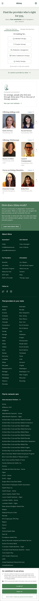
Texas (21, 356)
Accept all (19, 586)
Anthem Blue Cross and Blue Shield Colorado (16, 419)
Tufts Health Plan (7, 553)
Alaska (4, 309)
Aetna (4, 404)
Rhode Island (23, 344)
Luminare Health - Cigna (9, 503)
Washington (23, 368)
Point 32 (4, 534)
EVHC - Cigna (6, 478)
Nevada (21, 309)
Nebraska (22, 306)
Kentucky (5, 356)
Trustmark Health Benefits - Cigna (13, 546)
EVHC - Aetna (6, 475)
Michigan (5, 371)
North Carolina (23, 325)
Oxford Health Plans (8, 531)
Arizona (4, 313)
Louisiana (5, 359)
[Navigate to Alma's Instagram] (11, 292)
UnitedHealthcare (7, 565)
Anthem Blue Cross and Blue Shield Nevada (16, 438)
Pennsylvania (23, 340)
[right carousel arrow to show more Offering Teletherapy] (36, 149)
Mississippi (5, 378)
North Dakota (23, 328)
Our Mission (23, 262)
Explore (31, 112)
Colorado (5, 322)
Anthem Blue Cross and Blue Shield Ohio (15, 444)
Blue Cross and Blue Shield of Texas (13, 460)
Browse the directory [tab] (27, 29)
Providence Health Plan (9, 537)
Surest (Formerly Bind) (9, 543)
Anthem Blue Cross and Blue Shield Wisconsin (16, 450)
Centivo (4, 466)
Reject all (19, 591)
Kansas (4, 353)
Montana (5, 384)
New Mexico (23, 319)
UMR (3, 559)
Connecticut (6, 325)
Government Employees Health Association (16, 485)
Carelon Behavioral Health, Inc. (12, 463)
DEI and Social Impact (26, 265)
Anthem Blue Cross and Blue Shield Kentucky (16, 429)
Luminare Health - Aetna (10, 500)
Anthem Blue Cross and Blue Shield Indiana (15, 426)
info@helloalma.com (8, 247)
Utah (20, 359)
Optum (4, 525)
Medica (4, 509)
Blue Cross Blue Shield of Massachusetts (15, 457)
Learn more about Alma (11, 226)
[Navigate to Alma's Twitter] (3, 292)
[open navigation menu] (2, 3)
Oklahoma (22, 334)
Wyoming (22, 381)
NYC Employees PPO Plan (10, 519)
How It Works (24, 247)
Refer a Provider (7, 278)
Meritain (4, 515)
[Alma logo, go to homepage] (19, 3)
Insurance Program (8, 268)
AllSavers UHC (7, 407)
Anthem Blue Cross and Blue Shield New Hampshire (18, 441)
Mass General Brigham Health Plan (13, 506)
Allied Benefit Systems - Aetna (12, 413)
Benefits (4, 262)
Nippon (4, 522)
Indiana (4, 347)
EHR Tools (5, 275)
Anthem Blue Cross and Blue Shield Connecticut (17, 423)
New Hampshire (24, 313)
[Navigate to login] (36, 3)
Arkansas (5, 316)
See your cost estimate (13, 103)
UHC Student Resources (10, 556)
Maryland (5, 365)
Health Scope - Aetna (9, 491)
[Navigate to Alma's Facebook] (7, 292)
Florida (4, 331)
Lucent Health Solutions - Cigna (12, 497)
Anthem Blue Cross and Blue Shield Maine (15, 432)
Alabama (5, 306)
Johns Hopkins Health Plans (11, 494)
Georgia (4, 334)
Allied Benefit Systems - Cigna (12, 416)
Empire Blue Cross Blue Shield (11, 481)
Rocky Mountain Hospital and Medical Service (16, 540)
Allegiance (5, 410)
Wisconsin (22, 378)
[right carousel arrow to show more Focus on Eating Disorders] (36, 180)
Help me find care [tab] (11, 29)
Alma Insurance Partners (11, 400)
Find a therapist (25, 244)
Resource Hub (6, 271)
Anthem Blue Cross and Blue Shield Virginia (16, 447)
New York (22, 322)
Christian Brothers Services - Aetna (13, 469)
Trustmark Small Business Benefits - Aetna (16, 550)
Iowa (3, 350)
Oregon (21, 337)
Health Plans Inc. (7, 488)
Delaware (5, 328)
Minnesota (5, 375)
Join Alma (5, 265)
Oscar (4, 528)
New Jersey (23, 316)
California (5, 319)
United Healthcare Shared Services (13, 562)
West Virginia (23, 375)
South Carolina (23, 347)
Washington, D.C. (24, 371)
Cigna (4, 472)
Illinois (4, 344)
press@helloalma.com (9, 250)
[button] (19, 38)
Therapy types (24, 278)
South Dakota (23, 350)
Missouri (4, 381)
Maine (4, 362)
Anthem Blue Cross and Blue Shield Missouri (16, 435)
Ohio (20, 331)
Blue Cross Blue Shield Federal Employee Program (18, 454)
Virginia (21, 365)
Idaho (4, 340)
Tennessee (22, 353)
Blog (21, 275)
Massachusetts (7, 368)
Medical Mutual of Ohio (9, 512)
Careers (22, 271)
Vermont (22, 362)
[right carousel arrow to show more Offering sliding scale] (36, 121)
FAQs (4, 244)
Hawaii (4, 337)
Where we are (24, 268)
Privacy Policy (10, 578)
